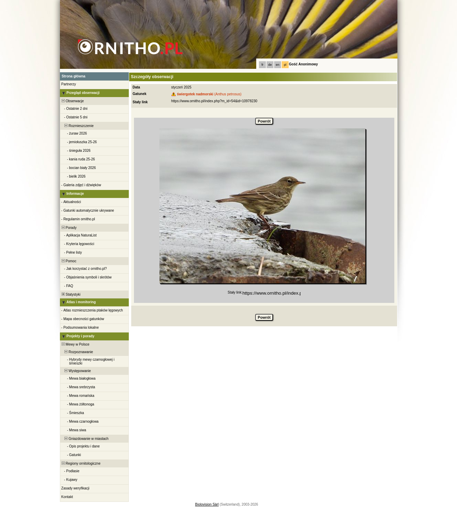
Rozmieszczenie (77, 126)
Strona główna (73, 76)
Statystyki (70, 294)
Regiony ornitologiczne (81, 463)
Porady (68, 228)
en (277, 64)
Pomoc (68, 261)
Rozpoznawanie (77, 352)
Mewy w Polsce (75, 344)
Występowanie (76, 371)
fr (262, 64)
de (270, 64)
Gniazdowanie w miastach (84, 439)
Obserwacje (72, 101)
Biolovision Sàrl (207, 504)
